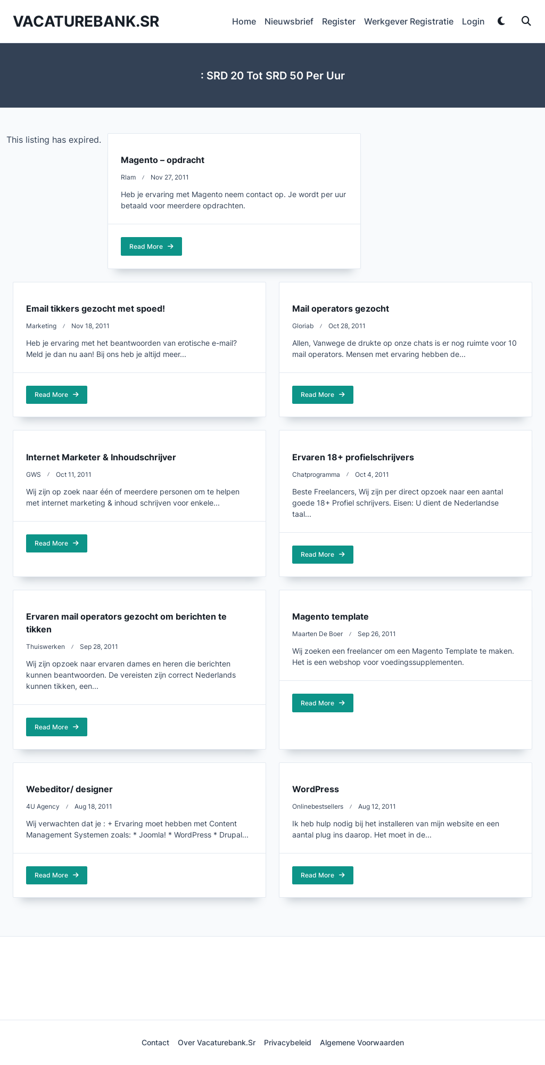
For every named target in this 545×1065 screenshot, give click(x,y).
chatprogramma (316, 474)
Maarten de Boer (317, 634)
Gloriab (302, 326)
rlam (128, 177)
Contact (155, 1042)
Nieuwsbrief (289, 21)
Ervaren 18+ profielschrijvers (353, 457)
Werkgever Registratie (408, 21)
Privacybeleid (287, 1042)
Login (473, 21)
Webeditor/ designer (69, 789)
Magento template (330, 616)
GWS (33, 474)
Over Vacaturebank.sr (216, 1042)
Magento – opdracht (162, 160)
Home (244, 21)
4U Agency (43, 806)
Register (339, 21)
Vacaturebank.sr (86, 21)
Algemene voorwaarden (362, 1042)
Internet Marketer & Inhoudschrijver (101, 457)
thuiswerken (45, 647)
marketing (41, 326)
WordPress (315, 789)
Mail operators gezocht (340, 308)
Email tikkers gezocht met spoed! (95, 308)
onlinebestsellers (317, 806)
